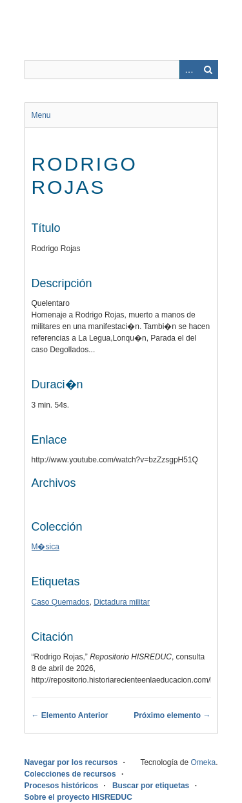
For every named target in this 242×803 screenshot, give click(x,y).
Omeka (203, 762)
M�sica (45, 546)
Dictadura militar (122, 602)
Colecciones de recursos (70, 774)
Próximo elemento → (172, 715)
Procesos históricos (62, 785)
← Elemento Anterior (70, 715)
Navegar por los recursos (71, 762)
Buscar (208, 69)
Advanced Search (189, 69)
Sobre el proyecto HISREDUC (78, 797)
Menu (41, 115)
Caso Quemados (61, 602)
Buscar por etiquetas (150, 785)
